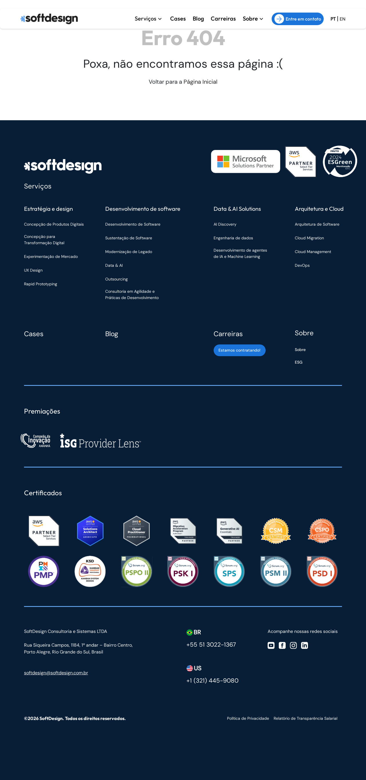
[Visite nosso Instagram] (293, 645)
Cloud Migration (309, 237)
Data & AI (114, 265)
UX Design (33, 270)
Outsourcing (116, 279)
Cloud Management (313, 251)
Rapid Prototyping (41, 283)
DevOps (302, 265)
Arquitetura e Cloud (319, 208)
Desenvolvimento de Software (132, 224)
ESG (299, 362)
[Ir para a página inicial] (49, 18)
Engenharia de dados (233, 237)
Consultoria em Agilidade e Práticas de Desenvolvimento (132, 294)
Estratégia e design (48, 208)
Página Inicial (200, 81)
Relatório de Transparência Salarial (305, 718)
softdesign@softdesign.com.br (56, 673)
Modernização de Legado (128, 251)
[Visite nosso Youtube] (271, 645)
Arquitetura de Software (317, 224)
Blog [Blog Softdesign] (111, 333)
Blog (198, 18)
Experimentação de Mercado (51, 256)
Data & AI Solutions (237, 208)
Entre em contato (297, 19)
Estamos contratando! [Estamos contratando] (239, 350)
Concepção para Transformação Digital (44, 239)
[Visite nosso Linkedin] (304, 645)
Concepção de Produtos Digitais (54, 224)
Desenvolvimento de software (142, 208)
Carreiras (223, 18)
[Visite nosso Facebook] (282, 645)
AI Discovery (225, 224)
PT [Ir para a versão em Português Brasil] (333, 19)
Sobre (250, 18)
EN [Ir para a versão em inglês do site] (342, 19)
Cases (178, 18)
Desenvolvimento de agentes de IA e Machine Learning (240, 253)
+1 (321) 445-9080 (212, 681)
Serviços (145, 18)
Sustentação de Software (128, 237)
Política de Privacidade (248, 718)
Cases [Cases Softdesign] (33, 333)
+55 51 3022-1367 (211, 645)
